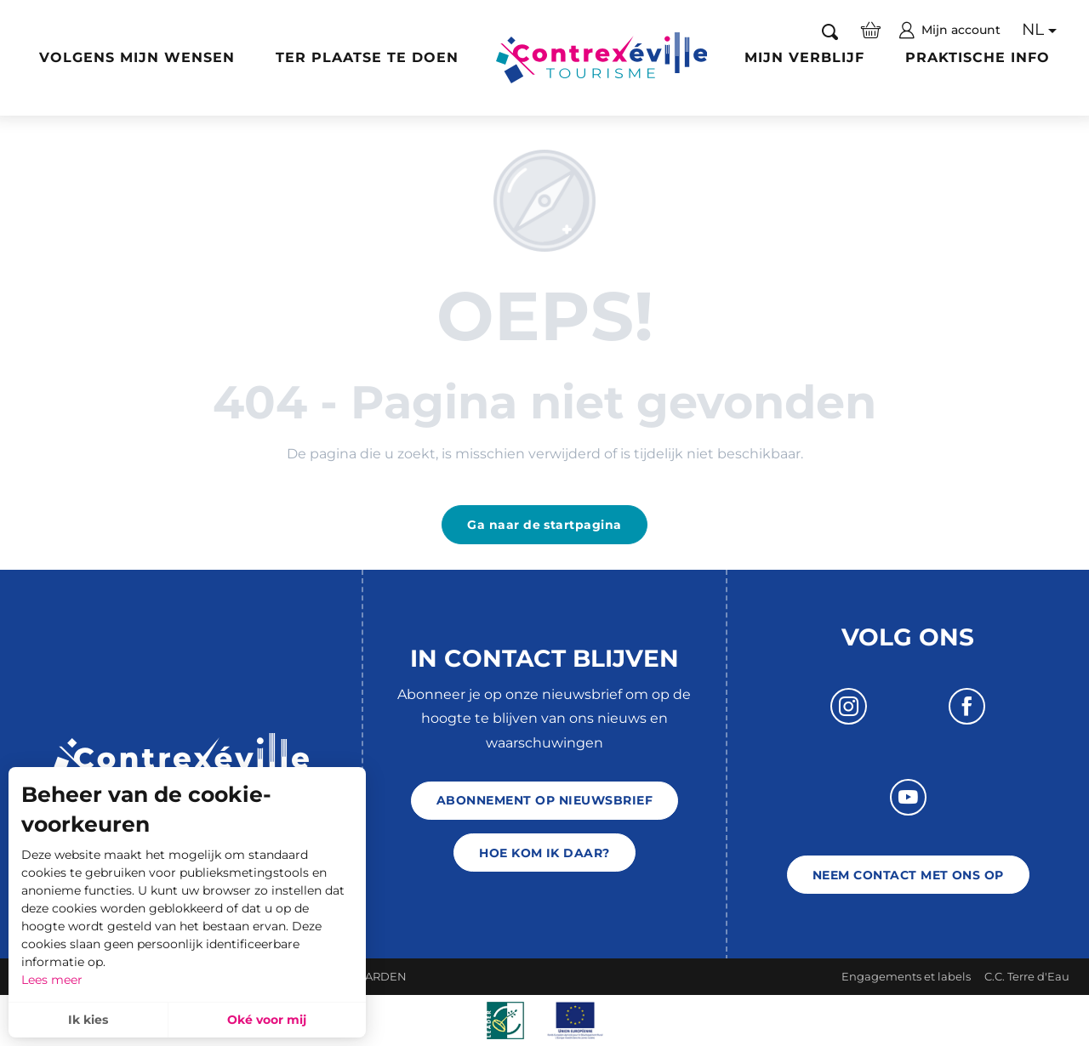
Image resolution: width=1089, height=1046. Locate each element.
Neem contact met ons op (908, 875)
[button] (830, 30)
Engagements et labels (906, 976)
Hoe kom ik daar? (544, 853)
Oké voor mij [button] (266, 1019)
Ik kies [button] (88, 1019)
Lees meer (52, 979)
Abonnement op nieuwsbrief (544, 800)
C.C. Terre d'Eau (1026, 976)
